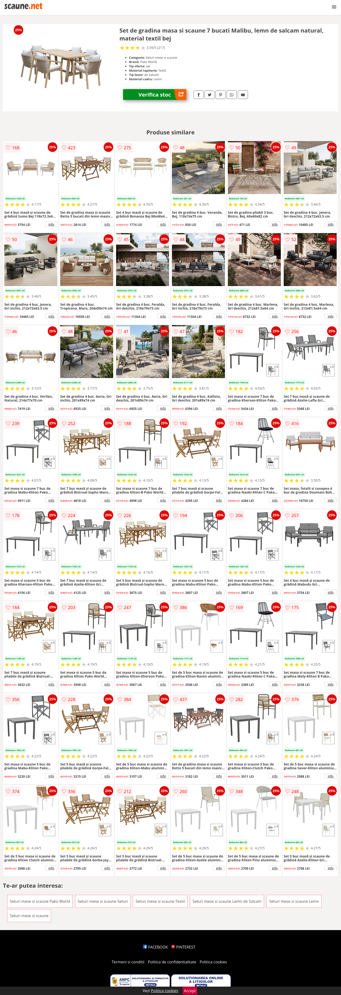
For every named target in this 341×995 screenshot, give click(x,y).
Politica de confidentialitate (172, 962)
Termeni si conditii (128, 962)
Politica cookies (213, 962)
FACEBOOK (155, 947)
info (51, 224)
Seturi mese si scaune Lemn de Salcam (227, 901)
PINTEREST (183, 947)
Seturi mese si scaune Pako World (40, 901)
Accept (190, 990)
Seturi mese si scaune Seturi (103, 901)
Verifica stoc (162, 94)
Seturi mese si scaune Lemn (294, 901)
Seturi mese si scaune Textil (160, 901)
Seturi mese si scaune (29, 915)
